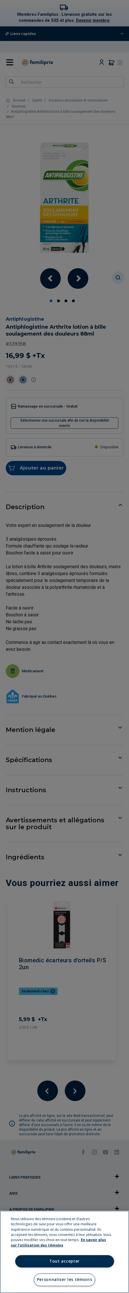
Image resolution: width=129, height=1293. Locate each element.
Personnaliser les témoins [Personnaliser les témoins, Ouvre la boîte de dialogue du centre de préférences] (64, 1279)
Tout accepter (64, 1261)
